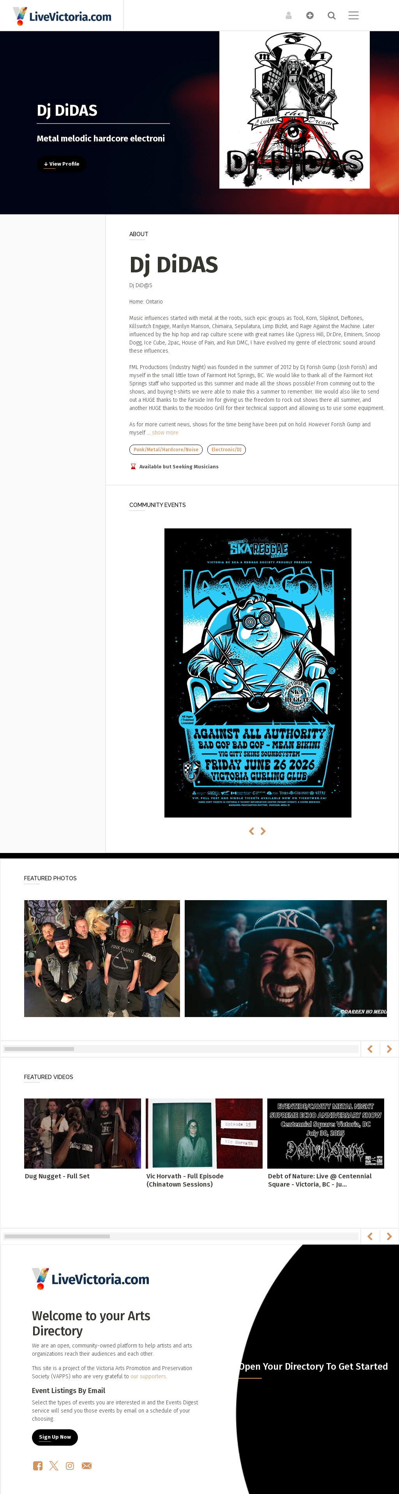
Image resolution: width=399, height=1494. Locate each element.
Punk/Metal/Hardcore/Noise (166, 449)
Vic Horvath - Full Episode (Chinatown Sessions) (185, 1180)
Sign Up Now (55, 1437)
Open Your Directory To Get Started (313, 1366)
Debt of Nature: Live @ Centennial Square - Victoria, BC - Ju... (320, 1180)
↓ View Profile (61, 164)
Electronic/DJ (227, 449)
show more (165, 432)
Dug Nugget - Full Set (57, 1176)
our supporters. (149, 1376)
